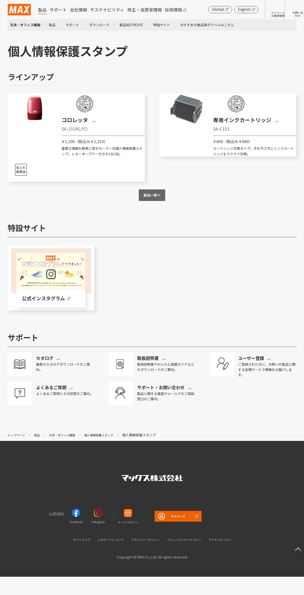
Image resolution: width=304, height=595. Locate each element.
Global (203, 9)
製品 (42, 9)
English (229, 9)
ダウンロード (99, 24)
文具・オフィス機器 (25, 24)
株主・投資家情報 (144, 9)
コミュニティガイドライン (190, 557)
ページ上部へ (294, 541)
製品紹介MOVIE (131, 24)
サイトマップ (67, 557)
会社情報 (78, 9)
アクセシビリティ (233, 557)
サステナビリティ (107, 9)
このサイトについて (102, 557)
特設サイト (161, 24)
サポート (58, 9)
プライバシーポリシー (143, 557)
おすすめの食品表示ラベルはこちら (207, 24)
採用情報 (173, 9)
